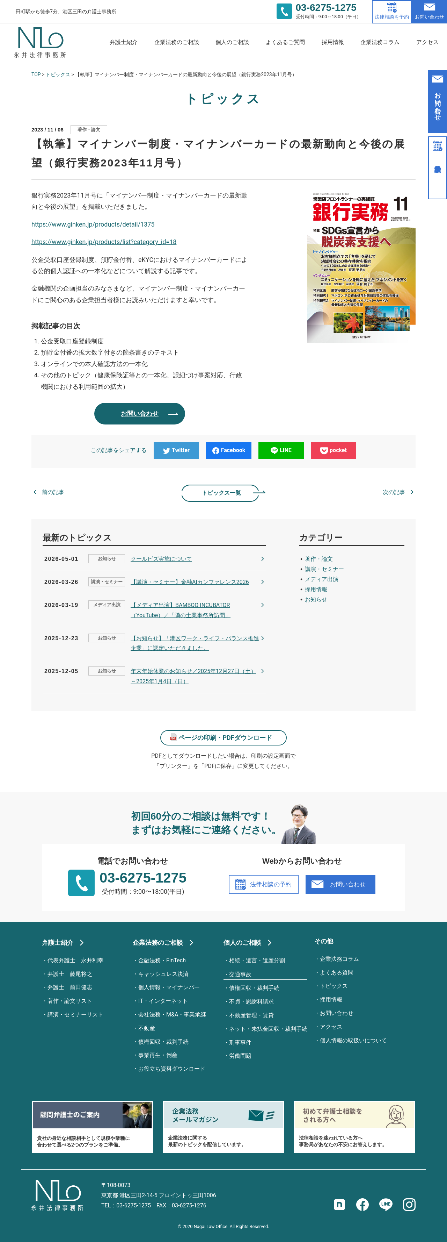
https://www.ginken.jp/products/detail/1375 (92, 224)
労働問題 (240, 1055)
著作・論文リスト (69, 1001)
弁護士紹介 (124, 42)
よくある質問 (336, 972)
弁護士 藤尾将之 (69, 974)
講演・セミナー (107, 581)
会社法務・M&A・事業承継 (172, 1014)
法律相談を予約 (392, 17)
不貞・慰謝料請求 (251, 1001)
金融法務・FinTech (162, 960)
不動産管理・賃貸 (251, 1015)
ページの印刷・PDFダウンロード (225, 737)
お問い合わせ (429, 17)
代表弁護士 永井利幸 (75, 960)
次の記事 (394, 492)
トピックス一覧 (221, 493)
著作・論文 (89, 129)
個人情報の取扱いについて (353, 1040)
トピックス (58, 74)
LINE (281, 450)
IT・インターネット (163, 1001)
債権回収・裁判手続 (163, 1041)
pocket (333, 450)
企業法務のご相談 (176, 42)
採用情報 (333, 42)
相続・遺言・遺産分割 (257, 960)
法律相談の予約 (271, 884)
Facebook (229, 450)
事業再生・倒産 (157, 1055)
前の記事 (53, 492)
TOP (36, 74)
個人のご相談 (232, 42)
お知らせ (107, 558)
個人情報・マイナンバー (169, 987)
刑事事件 (240, 1042)
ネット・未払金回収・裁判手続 (268, 1029)
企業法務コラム (380, 42)
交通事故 (240, 974)
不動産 (146, 1028)
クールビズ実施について (161, 559)
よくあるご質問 (285, 42)
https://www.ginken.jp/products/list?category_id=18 (103, 241)
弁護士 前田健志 (69, 987)
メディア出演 (106, 604)
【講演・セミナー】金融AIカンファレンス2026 (190, 582)
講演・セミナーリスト (75, 1014)
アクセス (427, 42)
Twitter (176, 450)
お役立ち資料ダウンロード (171, 1068)
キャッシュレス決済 (163, 974)
